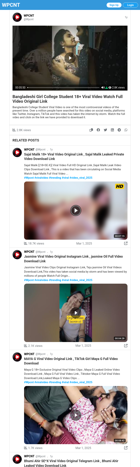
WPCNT (11, 5)
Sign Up (114, 5)
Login (130, 5)
